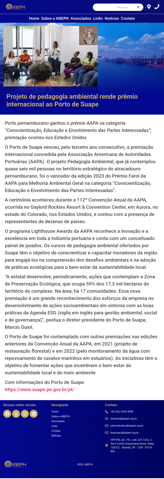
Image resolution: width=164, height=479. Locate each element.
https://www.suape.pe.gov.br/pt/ (39, 390)
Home (34, 19)
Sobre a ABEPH (54, 19)
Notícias (112, 19)
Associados (81, 19)
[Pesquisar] (113, 7)
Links (98, 19)
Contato (128, 19)
